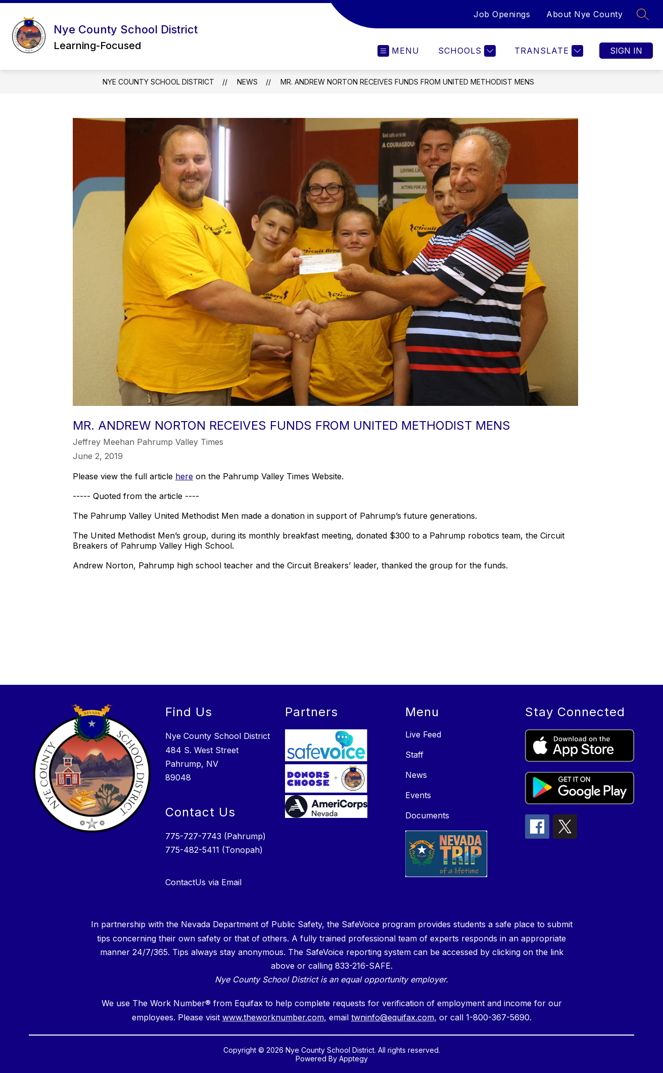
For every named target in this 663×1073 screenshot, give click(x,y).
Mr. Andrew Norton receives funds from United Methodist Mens (407, 81)
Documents (427, 815)
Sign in (626, 51)
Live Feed (423, 734)
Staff (414, 755)
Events (418, 795)
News (247, 81)
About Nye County (584, 14)
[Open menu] (398, 51)
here (184, 476)
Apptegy (353, 1058)
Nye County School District (158, 81)
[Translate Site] (547, 51)
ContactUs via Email (203, 882)
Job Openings (501, 14)
